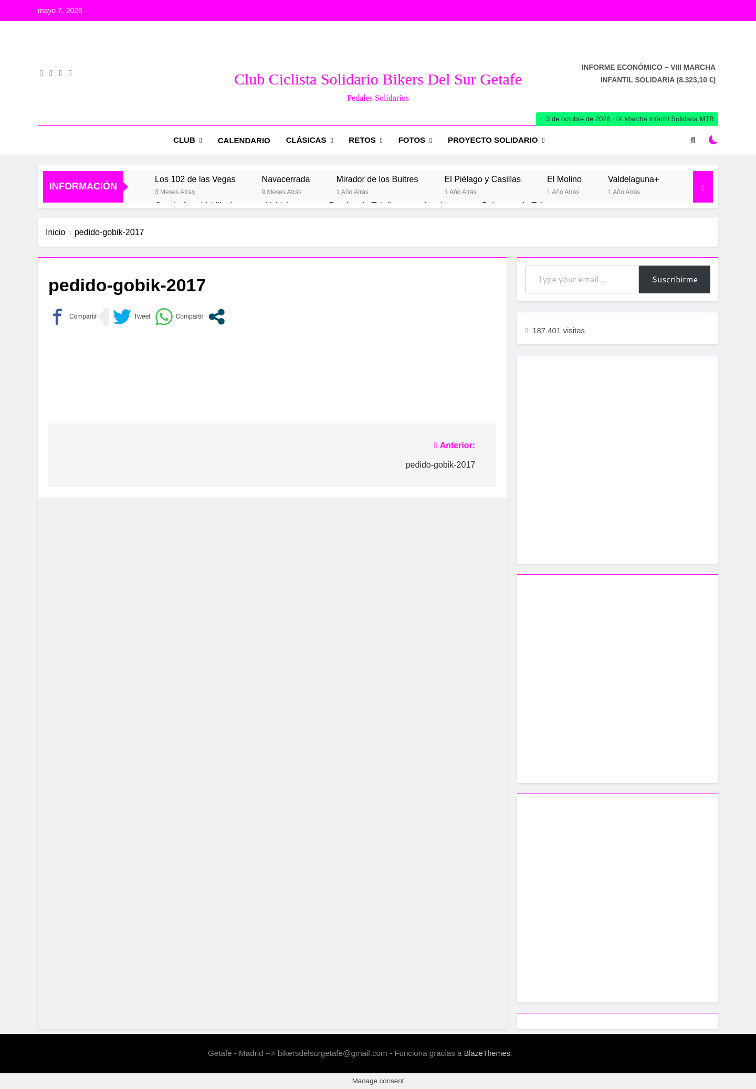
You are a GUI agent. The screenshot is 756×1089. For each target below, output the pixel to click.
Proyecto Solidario (493, 139)
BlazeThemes (487, 1053)
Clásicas (306, 139)
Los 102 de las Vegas (195, 179)
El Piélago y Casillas (483, 179)
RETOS (362, 139)
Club (184, 139)
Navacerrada (286, 179)
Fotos (411, 139)
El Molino (564, 179)
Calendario (244, 140)
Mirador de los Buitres (377, 179)
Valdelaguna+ (633, 179)
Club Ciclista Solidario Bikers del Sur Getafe (378, 79)
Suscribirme (675, 279)
